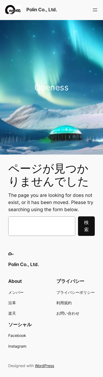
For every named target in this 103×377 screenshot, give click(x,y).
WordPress (44, 365)
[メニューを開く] (95, 10)
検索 (86, 226)
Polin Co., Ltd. (41, 9)
